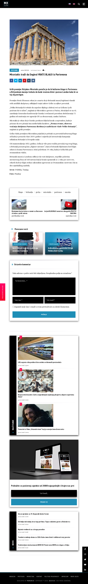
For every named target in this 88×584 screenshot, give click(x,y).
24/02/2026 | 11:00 (23, 400)
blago (20, 192)
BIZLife (27, 70)
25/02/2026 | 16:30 (23, 524)
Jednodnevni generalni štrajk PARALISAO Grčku (60, 249)
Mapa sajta (74, 576)
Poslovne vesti (20, 244)
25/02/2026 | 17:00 (23, 516)
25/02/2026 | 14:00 (23, 365)
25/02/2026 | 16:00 (23, 540)
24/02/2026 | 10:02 (23, 432)
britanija (29, 192)
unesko (68, 192)
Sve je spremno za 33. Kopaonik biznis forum (33, 514)
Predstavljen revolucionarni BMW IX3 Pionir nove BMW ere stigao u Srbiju (43, 545)
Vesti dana (14, 70)
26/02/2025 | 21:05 (34, 244)
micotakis (47, 192)
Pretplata (21, 576)
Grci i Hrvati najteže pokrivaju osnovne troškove (25, 249)
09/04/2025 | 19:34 (66, 244)
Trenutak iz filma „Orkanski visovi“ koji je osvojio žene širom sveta (41, 429)
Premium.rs (30, 581)
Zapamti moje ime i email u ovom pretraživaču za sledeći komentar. (42, 307)
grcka (38, 192)
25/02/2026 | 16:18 (23, 532)
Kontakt (39, 576)
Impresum (64, 576)
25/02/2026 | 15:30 (23, 547)
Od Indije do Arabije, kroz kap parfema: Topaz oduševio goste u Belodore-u (44, 522)
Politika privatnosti (51, 576)
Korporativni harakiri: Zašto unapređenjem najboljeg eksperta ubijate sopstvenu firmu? (46, 396)
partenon (58, 192)
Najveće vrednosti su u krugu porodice (31, 529)
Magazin (12, 576)
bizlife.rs (52, 581)
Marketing (30, 576)
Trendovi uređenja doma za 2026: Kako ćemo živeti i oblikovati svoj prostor (44, 537)
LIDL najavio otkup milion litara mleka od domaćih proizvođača (39, 362)
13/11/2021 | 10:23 (36, 70)
